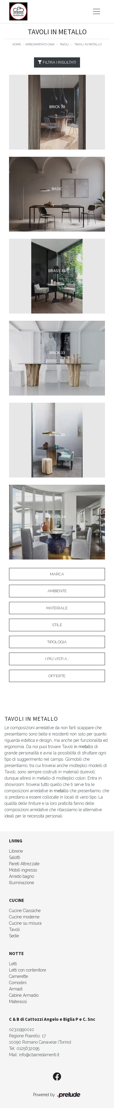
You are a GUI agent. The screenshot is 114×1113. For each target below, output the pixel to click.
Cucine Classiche (25, 910)
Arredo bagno (21, 876)
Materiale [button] (57, 608)
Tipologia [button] (57, 642)
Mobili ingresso (23, 870)
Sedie (14, 935)
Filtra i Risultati (57, 62)
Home (16, 44)
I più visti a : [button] (57, 659)
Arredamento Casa (39, 44)
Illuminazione (21, 882)
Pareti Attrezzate (24, 863)
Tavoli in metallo (88, 44)
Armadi (16, 989)
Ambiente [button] (57, 591)
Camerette (18, 976)
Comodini (17, 982)
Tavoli (64, 44)
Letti (13, 963)
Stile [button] (57, 625)
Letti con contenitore (27, 970)
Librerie (16, 851)
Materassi (18, 1001)
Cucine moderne (24, 916)
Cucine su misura (25, 923)
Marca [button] (57, 574)
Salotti (14, 857)
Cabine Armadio (24, 995)
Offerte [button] (57, 676)
